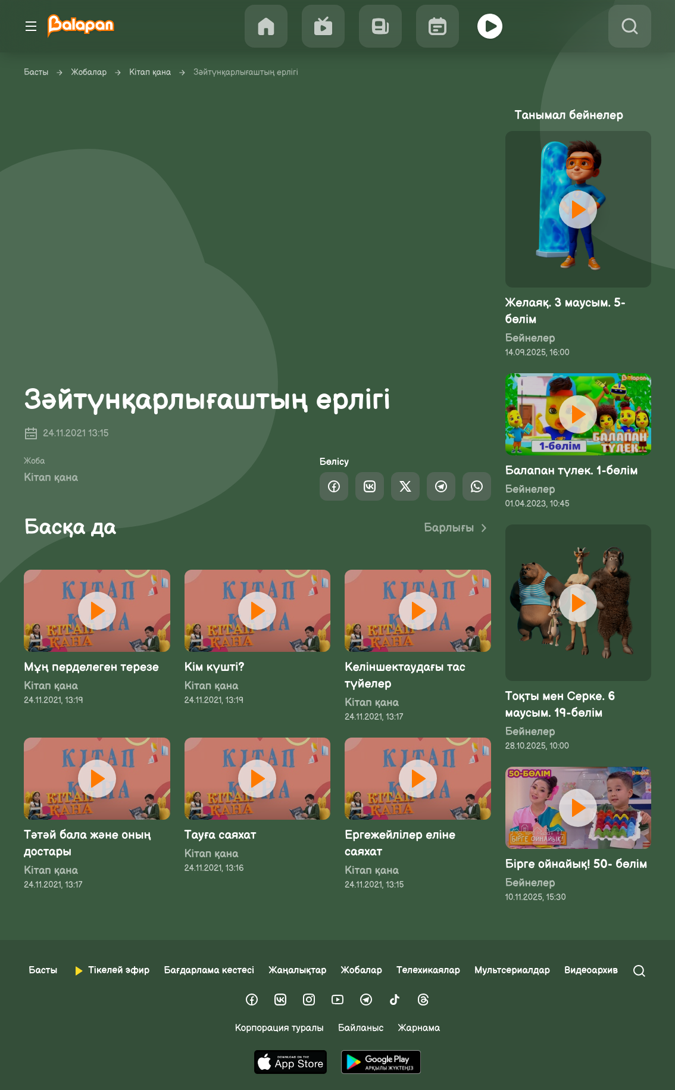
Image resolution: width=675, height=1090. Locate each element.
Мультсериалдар (512, 970)
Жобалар (89, 72)
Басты (36, 72)
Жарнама (419, 1028)
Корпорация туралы (279, 1028)
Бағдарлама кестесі (209, 970)
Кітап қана (150, 72)
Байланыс (361, 1028)
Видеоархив (591, 970)
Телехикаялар (428, 970)
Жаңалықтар (297, 970)
